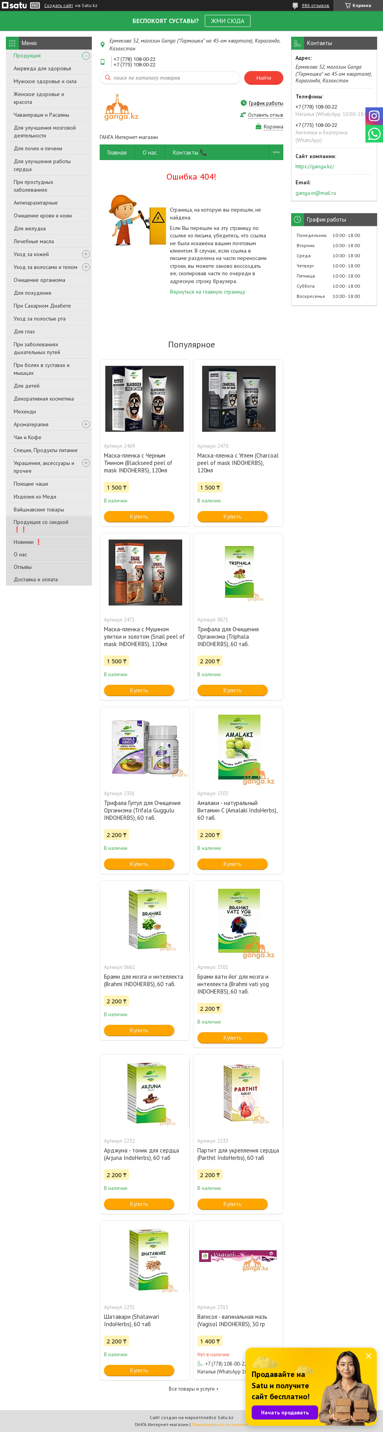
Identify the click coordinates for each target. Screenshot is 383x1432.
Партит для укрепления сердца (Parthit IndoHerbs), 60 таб (238, 1154)
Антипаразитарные (36, 202)
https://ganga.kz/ (314, 166)
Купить (139, 516)
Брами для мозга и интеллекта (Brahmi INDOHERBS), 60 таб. (143, 980)
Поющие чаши (31, 483)
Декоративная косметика (44, 398)
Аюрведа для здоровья (42, 68)
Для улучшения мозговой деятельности (45, 131)
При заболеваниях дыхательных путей (37, 348)
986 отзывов (315, 5)
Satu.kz (225, 1417)
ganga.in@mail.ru (315, 192)
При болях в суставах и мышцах (42, 369)
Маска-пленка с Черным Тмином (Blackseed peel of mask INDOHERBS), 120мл (138, 463)
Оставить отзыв (265, 115)
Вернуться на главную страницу (207, 291)
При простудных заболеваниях (33, 185)
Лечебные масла (34, 241)
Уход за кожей (31, 254)
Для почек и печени (38, 148)
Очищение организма (39, 279)
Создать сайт (58, 5)
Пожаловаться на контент (220, 1424)
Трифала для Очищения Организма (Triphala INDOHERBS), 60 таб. (228, 636)
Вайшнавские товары (39, 509)
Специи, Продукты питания (45, 450)
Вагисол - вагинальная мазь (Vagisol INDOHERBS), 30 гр (232, 1320)
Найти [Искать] (263, 78)
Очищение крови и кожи (43, 215)
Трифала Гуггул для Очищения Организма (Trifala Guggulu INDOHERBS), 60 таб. (142, 810)
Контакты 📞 (190, 152)
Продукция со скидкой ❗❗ (41, 525)
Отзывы (23, 566)
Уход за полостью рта (40, 318)
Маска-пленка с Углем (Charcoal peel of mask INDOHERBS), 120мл (238, 463)
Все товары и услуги (192, 1388)
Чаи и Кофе (27, 437)
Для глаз (24, 331)
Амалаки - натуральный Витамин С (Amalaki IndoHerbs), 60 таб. (237, 810)
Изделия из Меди (35, 496)
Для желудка (30, 228)
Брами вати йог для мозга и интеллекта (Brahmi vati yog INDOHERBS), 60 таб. (233, 984)
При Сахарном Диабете (42, 305)
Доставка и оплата (36, 579)
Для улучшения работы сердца (42, 165)
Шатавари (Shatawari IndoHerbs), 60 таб (131, 1320)
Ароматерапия (31, 424)
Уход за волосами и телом (45, 267)
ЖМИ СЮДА (227, 21)
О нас (20, 554)
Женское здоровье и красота (39, 98)
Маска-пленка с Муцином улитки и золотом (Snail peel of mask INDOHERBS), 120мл (144, 636)
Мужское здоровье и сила (45, 81)
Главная (117, 152)
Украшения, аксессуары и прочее (44, 467)
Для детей (26, 385)
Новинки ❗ (28, 541)
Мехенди (25, 411)
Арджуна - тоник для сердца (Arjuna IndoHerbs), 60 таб (141, 1154)
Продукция (27, 55)
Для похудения (32, 292)
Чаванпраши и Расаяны (41, 114)
